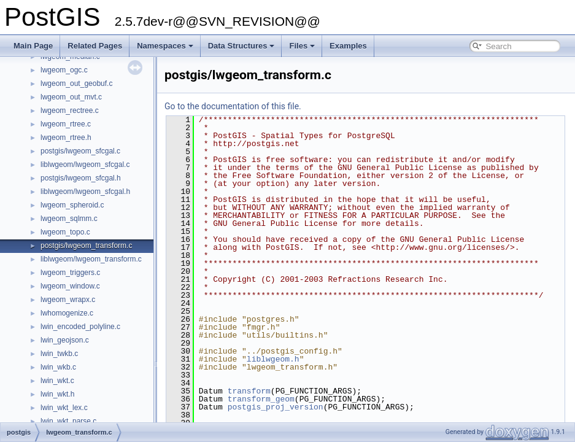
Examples (348, 45)
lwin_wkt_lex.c (64, 407)
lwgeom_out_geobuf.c (76, 83)
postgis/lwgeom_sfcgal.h (81, 178)
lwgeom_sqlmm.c (69, 218)
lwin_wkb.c (58, 367)
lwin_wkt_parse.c (68, 421)
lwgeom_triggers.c (70, 272)
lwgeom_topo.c (65, 232)
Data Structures (241, 45)
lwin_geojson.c (65, 340)
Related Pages (95, 45)
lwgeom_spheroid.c (72, 205)
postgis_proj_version (275, 407)
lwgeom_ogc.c (64, 70)
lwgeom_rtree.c (66, 124)
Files (302, 45)
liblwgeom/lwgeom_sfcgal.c (85, 164)
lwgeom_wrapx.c (68, 299)
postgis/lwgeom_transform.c (86, 245)
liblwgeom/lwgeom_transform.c (91, 259)
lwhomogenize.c (67, 313)
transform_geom (261, 399)
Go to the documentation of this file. (232, 106)
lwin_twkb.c (59, 353)
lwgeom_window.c (70, 286)
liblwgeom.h (273, 359)
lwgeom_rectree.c (70, 110)
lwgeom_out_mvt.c (71, 97)
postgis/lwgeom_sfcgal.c (80, 151)
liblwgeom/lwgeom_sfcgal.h (85, 191)
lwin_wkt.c (57, 380)
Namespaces (165, 45)
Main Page (33, 45)
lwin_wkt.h (57, 394)
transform (249, 391)
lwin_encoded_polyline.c (80, 326)
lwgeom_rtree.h (66, 137)
